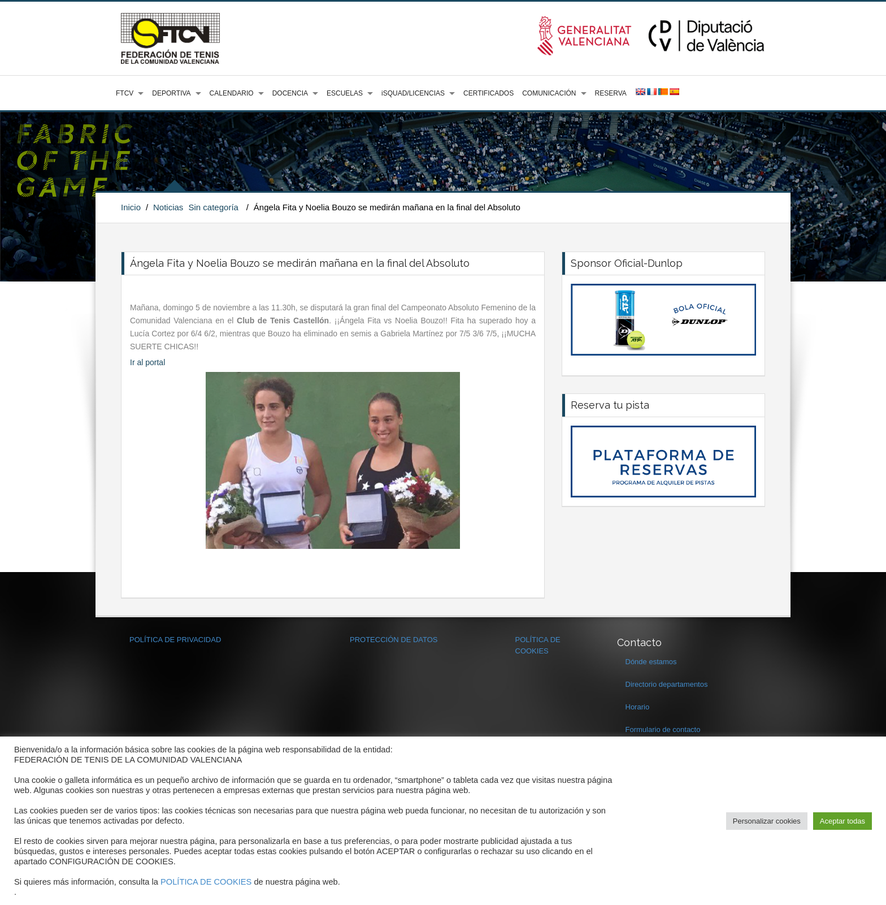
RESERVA (611, 93)
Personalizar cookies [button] (767, 821)
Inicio (131, 207)
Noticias (168, 207)
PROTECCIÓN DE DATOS (394, 639)
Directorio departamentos (667, 684)
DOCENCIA (290, 93)
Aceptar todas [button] (842, 821)
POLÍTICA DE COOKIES (205, 881)
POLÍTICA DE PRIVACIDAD (175, 639)
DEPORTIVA (171, 93)
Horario (638, 707)
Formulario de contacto (663, 729)
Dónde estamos (651, 661)
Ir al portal (147, 362)
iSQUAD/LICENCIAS (413, 93)
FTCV (124, 93)
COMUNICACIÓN (549, 93)
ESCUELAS (345, 93)
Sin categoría (213, 207)
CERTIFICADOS (488, 93)
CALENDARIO (232, 93)
